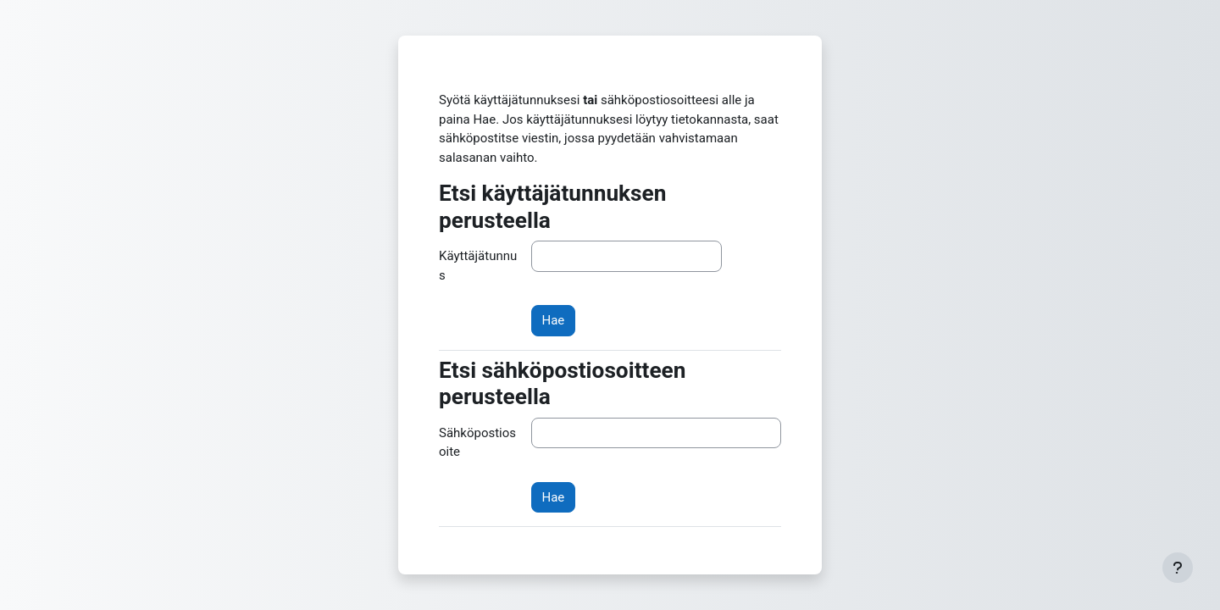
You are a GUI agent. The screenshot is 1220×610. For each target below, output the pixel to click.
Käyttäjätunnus (478, 265)
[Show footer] (1177, 567)
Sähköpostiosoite (477, 442)
